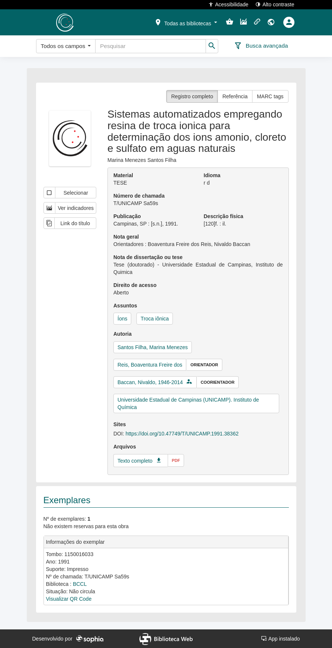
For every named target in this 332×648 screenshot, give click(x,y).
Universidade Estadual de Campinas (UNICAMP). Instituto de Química (188, 403)
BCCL (80, 584)
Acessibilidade (228, 4)
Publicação (127, 216)
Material (123, 175)
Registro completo (192, 96)
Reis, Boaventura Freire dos (149, 365)
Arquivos (124, 447)
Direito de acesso (135, 285)
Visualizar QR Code (69, 599)
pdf (176, 460)
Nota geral (126, 237)
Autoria (122, 334)
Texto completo (134, 461)
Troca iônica (155, 319)
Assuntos (125, 306)
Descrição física (224, 216)
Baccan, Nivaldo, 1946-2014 (150, 382)
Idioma (212, 175)
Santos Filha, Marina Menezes (152, 347)
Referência (235, 96)
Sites (119, 424)
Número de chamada (139, 196)
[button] (185, 22)
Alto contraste (274, 4)
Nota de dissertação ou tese (148, 257)
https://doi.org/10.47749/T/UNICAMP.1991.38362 (182, 434)
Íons (122, 319)
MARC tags (270, 96)
